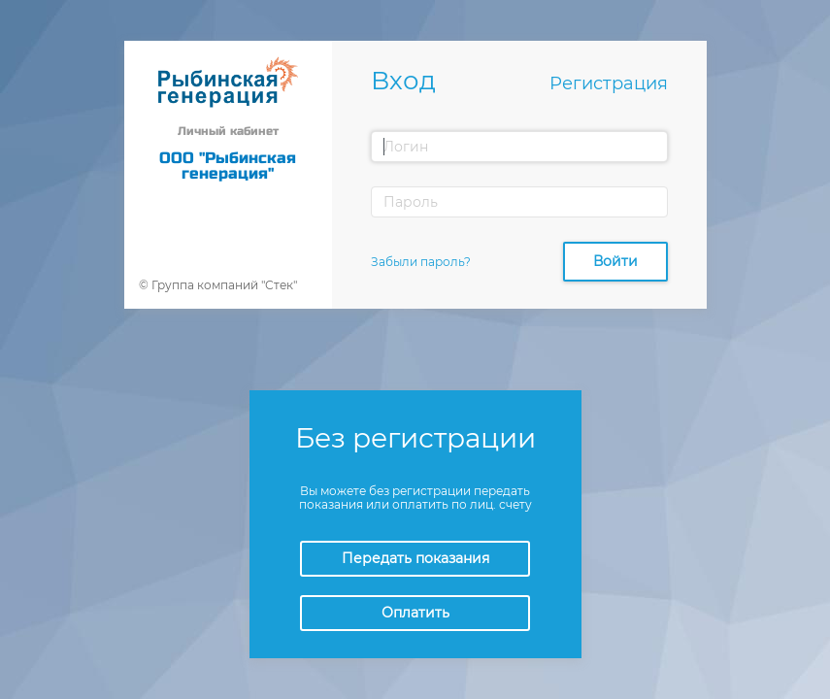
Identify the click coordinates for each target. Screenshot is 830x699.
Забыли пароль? (421, 261)
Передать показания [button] (415, 558)
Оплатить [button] (415, 612)
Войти (615, 261)
